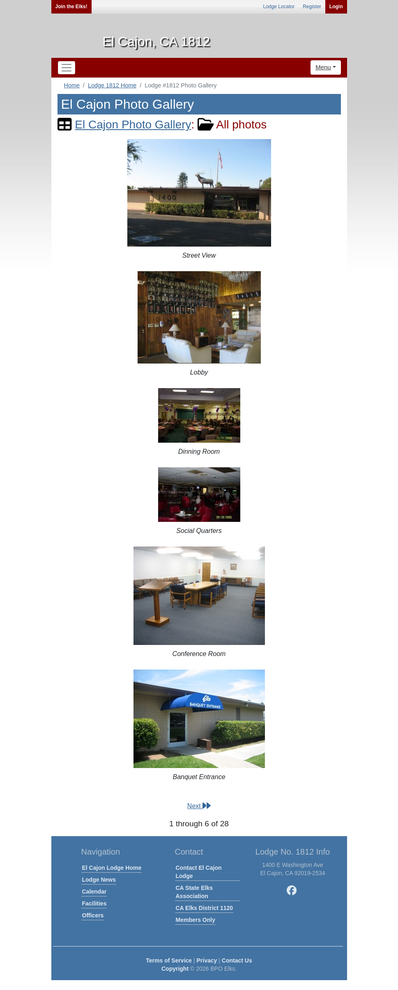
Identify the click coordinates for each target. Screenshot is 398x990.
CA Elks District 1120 (204, 908)
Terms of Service (169, 960)
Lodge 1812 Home (112, 85)
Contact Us (237, 960)
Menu (323, 67)
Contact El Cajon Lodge (199, 871)
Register (312, 6)
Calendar (94, 891)
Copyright (175, 968)
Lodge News (99, 879)
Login (336, 6)
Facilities (94, 903)
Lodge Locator (278, 6)
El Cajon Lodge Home (112, 867)
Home (72, 85)
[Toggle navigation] (66, 67)
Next (199, 806)
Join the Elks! (71, 6)
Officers (93, 915)
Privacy (207, 960)
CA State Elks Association (194, 892)
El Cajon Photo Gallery (133, 124)
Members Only (195, 920)
